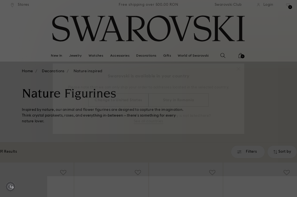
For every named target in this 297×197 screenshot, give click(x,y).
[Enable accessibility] (10, 187)
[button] (238, 66)
